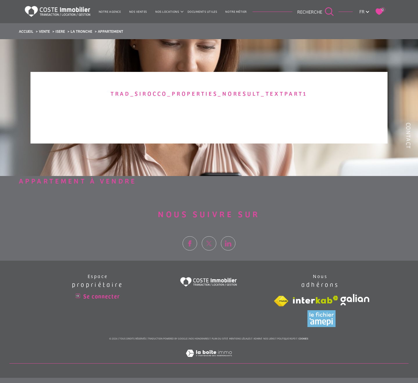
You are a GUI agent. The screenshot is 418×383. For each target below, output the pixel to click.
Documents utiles (202, 11)
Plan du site (219, 338)
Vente (44, 31)
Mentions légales (240, 338)
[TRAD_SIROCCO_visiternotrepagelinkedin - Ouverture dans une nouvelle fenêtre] (228, 251)
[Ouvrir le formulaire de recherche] (315, 11)
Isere (60, 31)
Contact (408, 136)
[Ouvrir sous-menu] (182, 11)
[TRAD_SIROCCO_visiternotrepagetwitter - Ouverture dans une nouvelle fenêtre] (209, 251)
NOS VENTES (138, 11)
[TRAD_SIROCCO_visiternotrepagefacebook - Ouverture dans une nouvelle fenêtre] (190, 251)
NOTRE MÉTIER (236, 11)
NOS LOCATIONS (167, 11)
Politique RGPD (286, 338)
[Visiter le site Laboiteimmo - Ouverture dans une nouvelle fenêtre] (209, 360)
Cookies (303, 338)
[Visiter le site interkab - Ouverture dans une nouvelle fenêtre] (315, 300)
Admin (257, 338)
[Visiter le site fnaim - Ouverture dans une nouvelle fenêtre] (281, 301)
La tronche (81, 31)
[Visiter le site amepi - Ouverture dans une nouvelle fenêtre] (321, 318)
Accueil (26, 31)
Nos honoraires (199, 338)
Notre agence (110, 11)
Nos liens (269, 338)
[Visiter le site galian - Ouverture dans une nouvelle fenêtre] (354, 299)
